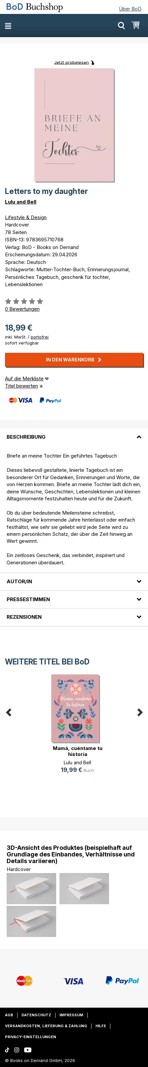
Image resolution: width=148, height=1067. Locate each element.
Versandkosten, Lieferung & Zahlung (46, 1026)
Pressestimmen (28, 599)
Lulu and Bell (20, 202)
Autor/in (19, 581)
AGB (9, 1015)
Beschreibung (26, 437)
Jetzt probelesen (71, 62)
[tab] (74, 433)
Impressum (71, 1015)
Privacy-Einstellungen (30, 1037)
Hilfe (100, 1026)
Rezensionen (24, 617)
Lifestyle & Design (26, 217)
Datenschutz (36, 1015)
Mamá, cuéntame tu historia (77, 751)
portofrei (40, 337)
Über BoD (130, 9)
